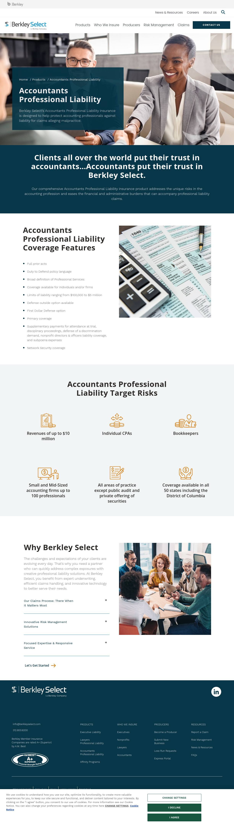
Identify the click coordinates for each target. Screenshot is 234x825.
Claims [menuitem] (183, 25)
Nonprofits (123, 739)
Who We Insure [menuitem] (106, 25)
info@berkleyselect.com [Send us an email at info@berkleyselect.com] (26, 724)
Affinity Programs (90, 761)
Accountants (124, 755)
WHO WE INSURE (127, 724)
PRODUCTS (86, 724)
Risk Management (201, 739)
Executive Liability (90, 732)
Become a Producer (165, 732)
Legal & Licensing (67, 789)
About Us (210, 12)
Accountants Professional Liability (92, 752)
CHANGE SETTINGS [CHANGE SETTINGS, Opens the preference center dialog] (174, 799)
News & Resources (169, 12)
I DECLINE (174, 809)
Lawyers (122, 747)
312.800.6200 (20, 730)
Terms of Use (41, 789)
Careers (193, 12)
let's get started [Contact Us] (37, 665)
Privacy (53, 789)
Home (23, 79)
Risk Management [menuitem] (159, 25)
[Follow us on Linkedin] (216, 692)
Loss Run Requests (165, 750)
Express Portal (162, 758)
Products (38, 79)
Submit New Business (161, 741)
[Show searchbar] (223, 12)
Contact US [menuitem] (211, 25)
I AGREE (174, 819)
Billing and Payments (22, 789)
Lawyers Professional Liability (92, 741)
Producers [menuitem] (131, 25)
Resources (198, 724)
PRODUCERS (161, 724)
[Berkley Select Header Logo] (26, 25)
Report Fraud (85, 789)
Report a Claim (199, 732)
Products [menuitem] (82, 25)
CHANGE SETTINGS (117, 807)
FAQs (194, 755)
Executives (123, 732)
